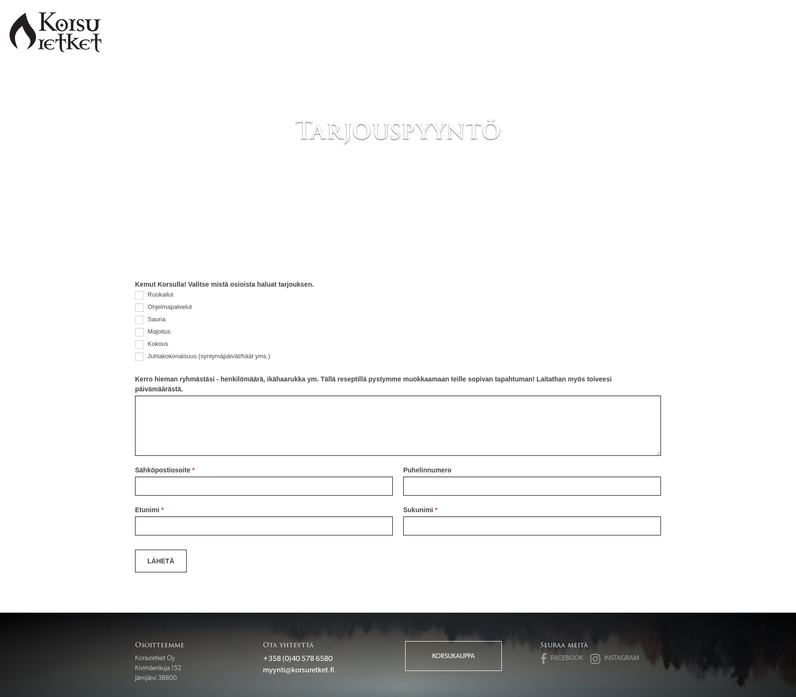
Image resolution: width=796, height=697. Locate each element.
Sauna (150, 320)
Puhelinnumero (427, 470)
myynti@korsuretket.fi (298, 669)
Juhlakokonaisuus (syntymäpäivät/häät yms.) (202, 357)
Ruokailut (154, 295)
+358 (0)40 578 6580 (298, 658)
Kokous (151, 344)
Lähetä (160, 561)
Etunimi (149, 510)
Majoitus (153, 332)
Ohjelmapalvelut (163, 307)
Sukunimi (420, 510)
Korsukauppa (453, 656)
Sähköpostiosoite (165, 470)
